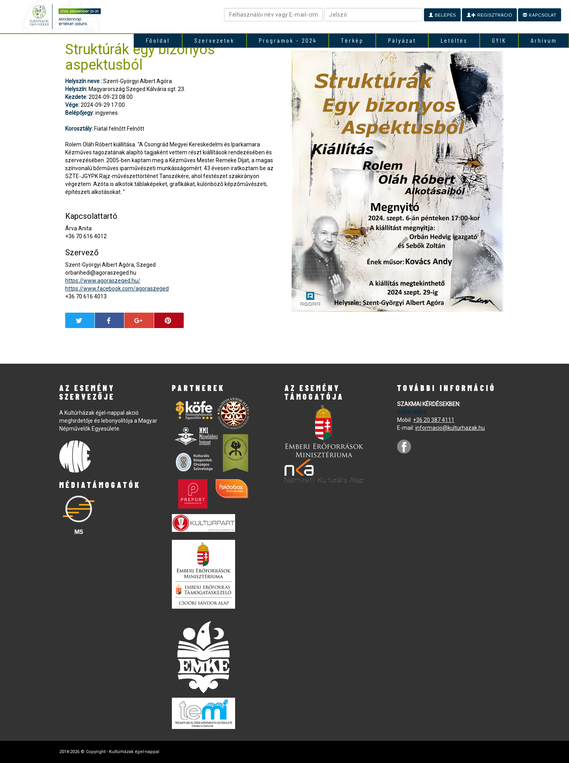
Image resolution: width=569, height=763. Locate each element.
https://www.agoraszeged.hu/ (102, 280)
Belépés (442, 15)
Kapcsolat (539, 15)
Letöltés (454, 40)
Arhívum (544, 40)
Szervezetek (214, 40)
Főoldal (158, 40)
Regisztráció (489, 15)
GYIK (499, 40)
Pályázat (402, 40)
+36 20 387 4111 (433, 420)
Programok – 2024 (288, 40)
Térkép (352, 40)
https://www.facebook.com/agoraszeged (117, 288)
